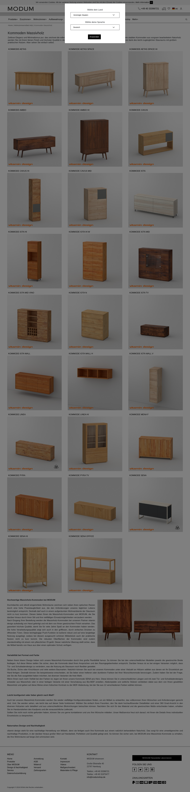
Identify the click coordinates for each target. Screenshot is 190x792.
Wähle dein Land (95, 10)
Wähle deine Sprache (95, 22)
